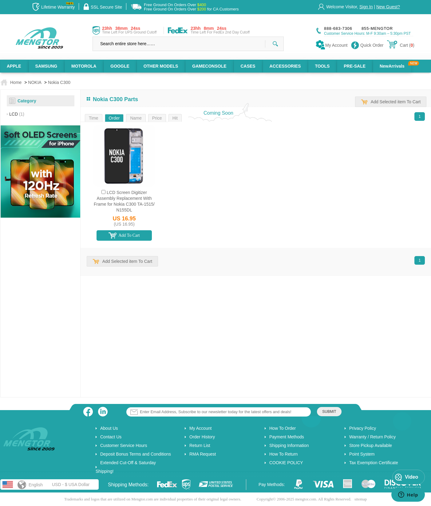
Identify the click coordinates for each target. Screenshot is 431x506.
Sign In (366, 6)
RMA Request (202, 454)
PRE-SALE (355, 66)
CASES (247, 66)
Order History (202, 436)
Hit (175, 118)
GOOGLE (119, 66)
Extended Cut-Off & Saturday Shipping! (126, 467)
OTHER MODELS (161, 66)
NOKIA (35, 82)
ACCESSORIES (285, 66)
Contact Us (110, 436)
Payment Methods (286, 436)
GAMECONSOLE (209, 66)
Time (93, 118)
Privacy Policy (362, 428)
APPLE (14, 66)
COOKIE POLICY (286, 462)
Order (114, 118)
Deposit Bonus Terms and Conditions (135, 454)
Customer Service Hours (123, 445)
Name (135, 118)
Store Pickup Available (370, 445)
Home (16, 82)
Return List (199, 445)
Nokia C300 (59, 82)
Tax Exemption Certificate (373, 462)
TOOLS (322, 66)
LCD (16, 114)
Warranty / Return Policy (372, 436)
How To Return (283, 454)
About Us (109, 428)
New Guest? (388, 6)
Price (157, 118)
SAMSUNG (46, 66)
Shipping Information (289, 445)
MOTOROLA (83, 66)
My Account (200, 428)
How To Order (282, 428)
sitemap (360, 499)
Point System (361, 454)
